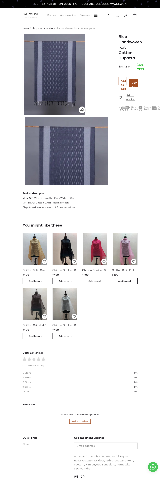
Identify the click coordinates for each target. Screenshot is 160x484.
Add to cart (123, 74)
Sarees (51, 7)
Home (26, 20)
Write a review (80, 413)
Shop (34, 20)
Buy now (134, 76)
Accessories (68, 7)
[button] (66, 163)
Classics (85, 7)
